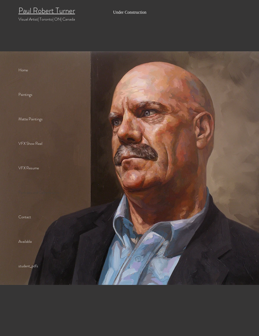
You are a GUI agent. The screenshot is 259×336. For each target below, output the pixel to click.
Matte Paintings (30, 119)
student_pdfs (28, 266)
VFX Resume (28, 168)
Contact (24, 217)
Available (25, 241)
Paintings (25, 94)
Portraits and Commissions (38, 192)
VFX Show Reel (30, 143)
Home (23, 70)
